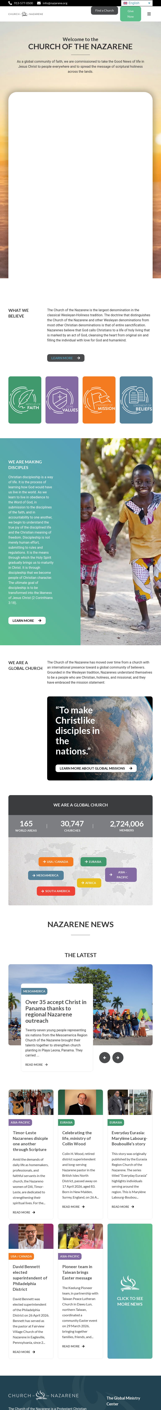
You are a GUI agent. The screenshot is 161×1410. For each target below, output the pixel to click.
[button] (149, 14)
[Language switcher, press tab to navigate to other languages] (137, 3)
